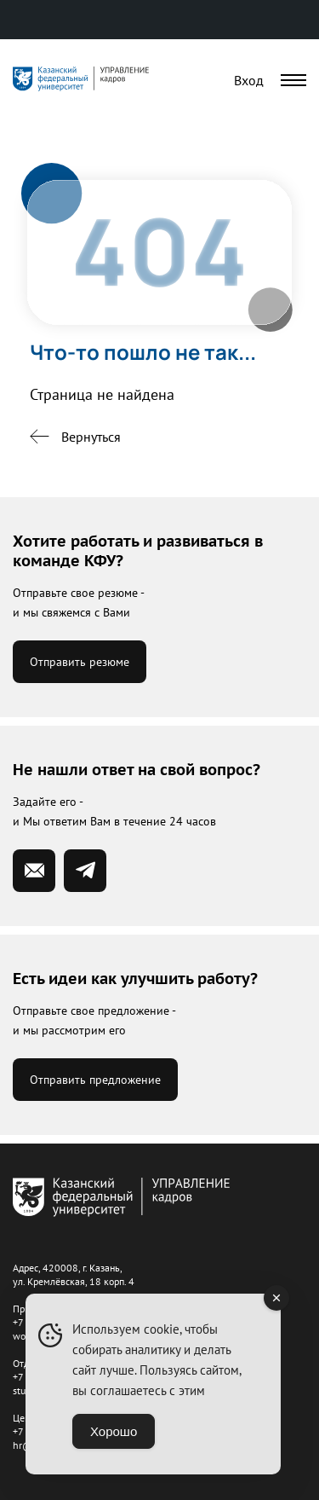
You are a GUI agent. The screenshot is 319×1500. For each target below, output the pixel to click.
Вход (249, 80)
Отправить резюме (79, 661)
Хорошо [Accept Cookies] (113, 1431)
